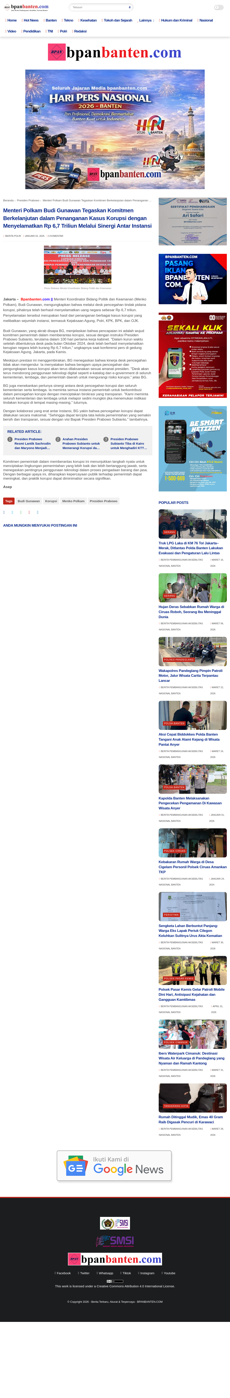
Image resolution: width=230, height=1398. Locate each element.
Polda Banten (174, 723)
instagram (147, 1273)
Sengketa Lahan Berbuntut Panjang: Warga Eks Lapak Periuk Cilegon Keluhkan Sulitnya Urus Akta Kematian (190, 931)
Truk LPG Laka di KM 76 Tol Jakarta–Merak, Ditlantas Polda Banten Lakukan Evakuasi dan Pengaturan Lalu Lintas (191, 548)
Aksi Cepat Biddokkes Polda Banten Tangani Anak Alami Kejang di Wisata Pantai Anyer (189, 739)
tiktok (127, 1273)
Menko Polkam (73, 501)
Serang (169, 532)
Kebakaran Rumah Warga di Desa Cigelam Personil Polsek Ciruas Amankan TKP (193, 867)
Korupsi (51, 501)
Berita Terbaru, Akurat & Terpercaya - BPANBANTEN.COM (126, 1301)
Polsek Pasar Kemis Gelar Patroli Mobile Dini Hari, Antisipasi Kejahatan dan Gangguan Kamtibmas (192, 995)
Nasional (205, 20)
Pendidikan (30, 31)
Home (10, 20)
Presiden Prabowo (28, 200)
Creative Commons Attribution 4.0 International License (135, 1286)
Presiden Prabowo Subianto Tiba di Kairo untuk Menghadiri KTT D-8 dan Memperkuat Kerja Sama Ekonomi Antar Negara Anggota (127, 443)
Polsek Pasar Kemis (178, 978)
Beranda (8, 200)
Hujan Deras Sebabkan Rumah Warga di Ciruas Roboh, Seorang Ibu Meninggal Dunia (191, 612)
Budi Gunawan (29, 501)
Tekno (67, 20)
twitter (84, 1273)
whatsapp (106, 1273)
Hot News (30, 20)
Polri (62, 31)
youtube (170, 1273)
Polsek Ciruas (175, 851)
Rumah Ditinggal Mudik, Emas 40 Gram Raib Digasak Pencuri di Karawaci (191, 1119)
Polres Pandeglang (179, 659)
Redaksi (79, 31)
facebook (64, 1273)
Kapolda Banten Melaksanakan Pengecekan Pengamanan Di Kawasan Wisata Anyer (190, 803)
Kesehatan (87, 20)
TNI (49, 31)
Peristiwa (171, 915)
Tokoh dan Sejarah (117, 20)
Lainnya (144, 20)
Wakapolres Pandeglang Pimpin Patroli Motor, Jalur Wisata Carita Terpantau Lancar (191, 676)
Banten (50, 20)
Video (10, 31)
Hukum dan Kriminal (175, 20)
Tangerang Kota (176, 1106)
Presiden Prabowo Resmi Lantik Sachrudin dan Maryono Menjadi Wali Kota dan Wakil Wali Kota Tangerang (33, 443)
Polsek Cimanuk (176, 1042)
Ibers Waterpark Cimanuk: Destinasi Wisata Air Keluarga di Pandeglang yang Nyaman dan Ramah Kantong (192, 1058)
